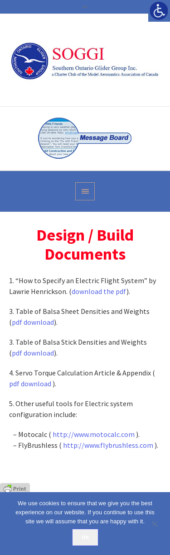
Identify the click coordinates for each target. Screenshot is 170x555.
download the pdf (99, 291)
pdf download (33, 322)
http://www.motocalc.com (94, 434)
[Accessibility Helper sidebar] (159, 11)
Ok (85, 537)
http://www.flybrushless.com (108, 445)
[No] (158, 523)
